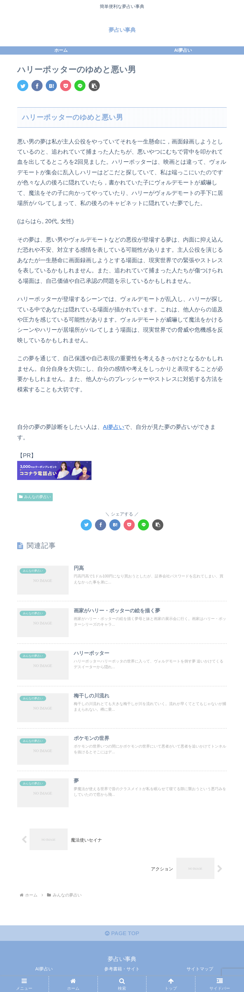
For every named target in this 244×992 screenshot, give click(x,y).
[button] (94, 85)
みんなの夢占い (35, 497)
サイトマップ (199, 971)
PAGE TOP (121, 935)
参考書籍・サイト (122, 971)
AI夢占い (114, 427)
